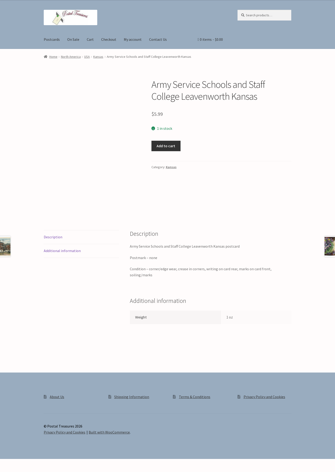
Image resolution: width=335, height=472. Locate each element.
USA (87, 57)
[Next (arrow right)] (16, 469)
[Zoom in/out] (5, 463)
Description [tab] (53, 237)
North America (71, 57)
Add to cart (166, 146)
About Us (57, 396)
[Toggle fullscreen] (16, 463)
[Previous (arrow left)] (5, 469)
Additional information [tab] (62, 250)
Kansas (98, 57)
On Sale (73, 39)
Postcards (52, 39)
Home (53, 57)
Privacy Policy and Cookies (264, 396)
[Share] (28, 463)
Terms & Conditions (194, 396)
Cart (90, 39)
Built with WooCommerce (109, 432)
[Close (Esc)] (39, 463)
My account (133, 39)
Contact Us (158, 39)
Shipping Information (131, 396)
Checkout (108, 39)
